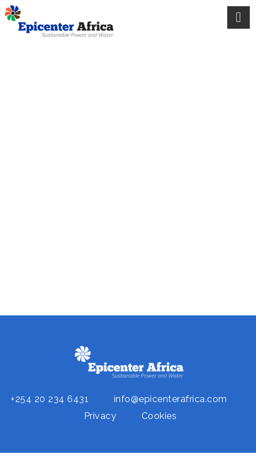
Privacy (100, 416)
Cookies (159, 416)
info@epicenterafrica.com (170, 399)
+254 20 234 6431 (50, 399)
